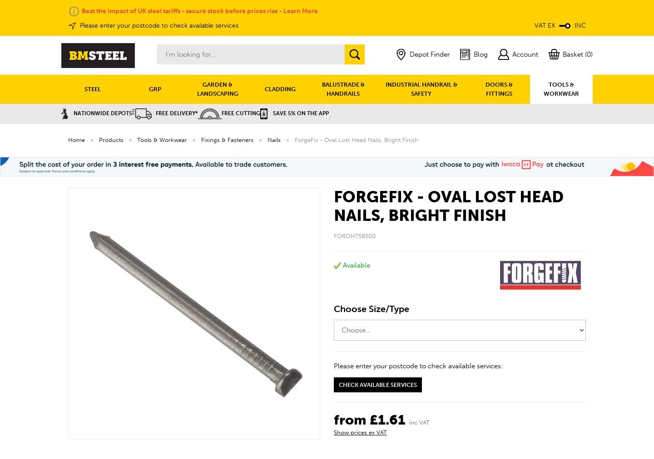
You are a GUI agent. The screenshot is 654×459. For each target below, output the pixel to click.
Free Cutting (229, 113)
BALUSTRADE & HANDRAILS (343, 89)
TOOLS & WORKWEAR (561, 89)
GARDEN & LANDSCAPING (217, 89)
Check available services (378, 384)
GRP (155, 89)
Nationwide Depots (96, 113)
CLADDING (280, 89)
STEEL (92, 89)
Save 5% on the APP (294, 113)
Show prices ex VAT (360, 432)
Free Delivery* (165, 113)
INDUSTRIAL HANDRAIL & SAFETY (421, 89)
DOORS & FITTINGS (499, 89)
